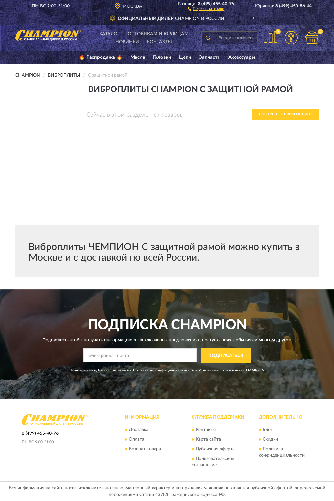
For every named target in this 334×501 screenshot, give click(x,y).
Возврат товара (145, 449)
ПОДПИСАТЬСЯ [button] (225, 355)
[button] (206, 8)
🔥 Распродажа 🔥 (101, 57)
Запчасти (210, 57)
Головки (162, 57)
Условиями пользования (220, 370)
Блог (268, 430)
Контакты (159, 42)
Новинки (127, 42)
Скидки (270, 439)
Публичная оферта (215, 449)
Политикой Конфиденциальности (163, 370)
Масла (137, 57)
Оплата (136, 439)
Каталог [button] (109, 34)
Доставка (138, 430)
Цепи (185, 57)
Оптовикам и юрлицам (158, 34)
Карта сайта (208, 439)
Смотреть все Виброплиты (285, 114)
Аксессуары (241, 57)
